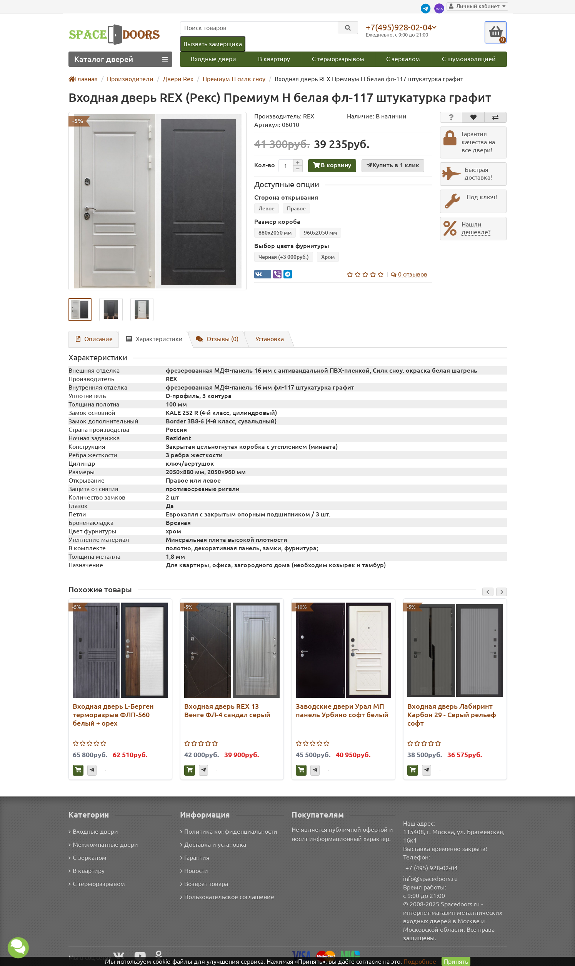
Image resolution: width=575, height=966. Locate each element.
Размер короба (275, 222)
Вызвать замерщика (212, 43)
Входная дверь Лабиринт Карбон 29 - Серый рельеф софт (452, 715)
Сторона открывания (284, 198)
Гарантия (195, 857)
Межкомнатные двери (101, 844)
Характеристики (151, 339)
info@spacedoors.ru (430, 878)
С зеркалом (403, 59)
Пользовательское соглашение (226, 896)
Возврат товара (204, 883)
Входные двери (213, 59)
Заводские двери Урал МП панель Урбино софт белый (341, 711)
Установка (265, 339)
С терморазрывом (338, 59)
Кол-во (263, 165)
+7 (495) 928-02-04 (431, 867)
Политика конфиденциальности (227, 831)
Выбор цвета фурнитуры (289, 246)
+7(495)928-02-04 (400, 27)
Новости (194, 870)
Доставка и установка (213, 844)
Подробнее (419, 961)
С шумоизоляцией (469, 59)
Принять (455, 961)
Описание (93, 339)
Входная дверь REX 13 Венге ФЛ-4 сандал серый (226, 711)
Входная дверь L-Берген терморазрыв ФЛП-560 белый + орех (113, 715)
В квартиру (274, 59)
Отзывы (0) (213, 339)
